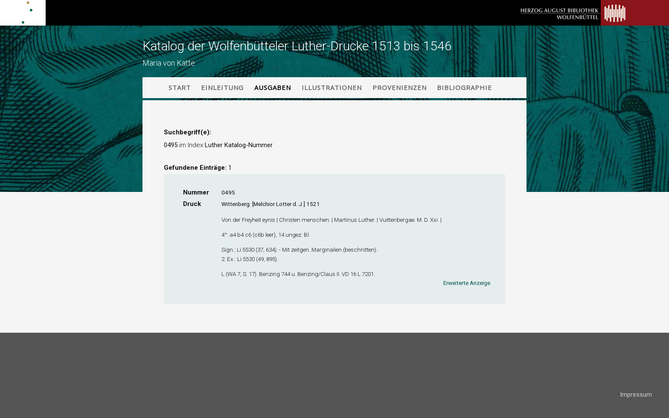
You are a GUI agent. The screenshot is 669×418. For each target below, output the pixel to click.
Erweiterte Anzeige (466, 282)
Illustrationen (332, 87)
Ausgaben (272, 87)
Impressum (636, 394)
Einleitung (222, 87)
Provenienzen (399, 87)
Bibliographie (464, 87)
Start (180, 87)
